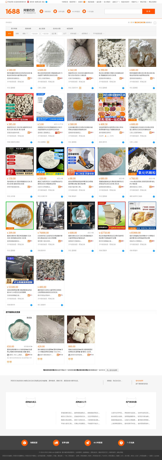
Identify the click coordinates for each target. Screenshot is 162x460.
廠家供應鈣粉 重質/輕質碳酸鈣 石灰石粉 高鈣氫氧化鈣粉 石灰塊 (19, 237)
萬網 (117, 456)
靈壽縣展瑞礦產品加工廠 (14, 78)
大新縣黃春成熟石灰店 (95, 420)
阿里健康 (143, 456)
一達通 (150, 456)
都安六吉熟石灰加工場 (81, 420)
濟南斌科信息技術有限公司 (134, 413)
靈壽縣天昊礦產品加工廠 (75, 241)
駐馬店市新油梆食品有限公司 (148, 416)
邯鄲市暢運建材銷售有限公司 (14, 187)
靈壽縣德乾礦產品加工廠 (106, 187)
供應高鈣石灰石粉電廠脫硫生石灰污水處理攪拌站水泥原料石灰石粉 (50, 128)
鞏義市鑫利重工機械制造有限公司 (75, 187)
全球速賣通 (41, 456)
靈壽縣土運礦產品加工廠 (45, 133)
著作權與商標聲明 (68, 452)
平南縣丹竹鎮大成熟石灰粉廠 (97, 423)
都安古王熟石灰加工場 (68, 416)
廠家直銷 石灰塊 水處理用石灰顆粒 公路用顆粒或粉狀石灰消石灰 (49, 291)
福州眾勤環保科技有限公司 (147, 423)
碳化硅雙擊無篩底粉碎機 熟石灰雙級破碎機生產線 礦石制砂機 (80, 183)
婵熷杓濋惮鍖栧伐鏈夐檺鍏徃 (78, 355)
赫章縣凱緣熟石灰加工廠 (82, 413)
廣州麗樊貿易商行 (105, 133)
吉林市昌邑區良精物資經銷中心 (148, 413)
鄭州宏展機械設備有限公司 (106, 241)
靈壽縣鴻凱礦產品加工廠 (75, 133)
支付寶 (127, 456)
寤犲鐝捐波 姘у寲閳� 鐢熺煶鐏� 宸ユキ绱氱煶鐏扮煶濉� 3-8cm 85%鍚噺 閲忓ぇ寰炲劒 (50, 351)
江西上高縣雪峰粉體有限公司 (45, 78)
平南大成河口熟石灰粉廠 (69, 423)
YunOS (104, 456)
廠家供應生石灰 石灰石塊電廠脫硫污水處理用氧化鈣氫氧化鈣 (80, 237)
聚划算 (60, 456)
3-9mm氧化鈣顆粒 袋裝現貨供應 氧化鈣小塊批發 (142, 183)
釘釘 (137, 456)
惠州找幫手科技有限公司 (133, 423)
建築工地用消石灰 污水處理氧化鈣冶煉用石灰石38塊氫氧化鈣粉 (50, 183)
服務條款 (86, 452)
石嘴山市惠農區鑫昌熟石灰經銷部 (85, 423)
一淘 (65, 456)
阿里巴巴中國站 (30, 456)
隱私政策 (94, 452)
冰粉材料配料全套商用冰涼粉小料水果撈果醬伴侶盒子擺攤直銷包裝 (111, 128)
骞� (30, 355)
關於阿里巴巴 (103, 452)
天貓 (54, 456)
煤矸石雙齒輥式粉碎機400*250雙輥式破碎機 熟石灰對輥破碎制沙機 (142, 237)
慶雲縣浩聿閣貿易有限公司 (147, 420)
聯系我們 (112, 452)
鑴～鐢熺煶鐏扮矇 (13, 358)
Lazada (156, 456)
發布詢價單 (139, 381)
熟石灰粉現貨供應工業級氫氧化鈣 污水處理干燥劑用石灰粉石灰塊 (50, 74)
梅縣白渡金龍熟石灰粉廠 (69, 420)
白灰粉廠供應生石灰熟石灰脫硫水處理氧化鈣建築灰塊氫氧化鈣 (80, 128)
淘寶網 (49, 456)
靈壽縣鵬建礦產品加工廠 (14, 241)
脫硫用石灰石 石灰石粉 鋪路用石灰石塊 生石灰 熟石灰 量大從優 (19, 128)
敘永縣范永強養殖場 (118, 416)
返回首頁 (102, 370)
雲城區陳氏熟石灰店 (68, 413)
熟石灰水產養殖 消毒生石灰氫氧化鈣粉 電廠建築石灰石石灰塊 (111, 74)
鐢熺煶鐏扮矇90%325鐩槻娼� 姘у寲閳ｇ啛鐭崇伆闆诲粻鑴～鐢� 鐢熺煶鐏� (19, 351)
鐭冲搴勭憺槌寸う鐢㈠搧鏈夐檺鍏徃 (47, 355)
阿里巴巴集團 (7, 456)
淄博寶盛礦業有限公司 (132, 416)
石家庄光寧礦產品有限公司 (45, 187)
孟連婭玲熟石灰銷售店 (81, 416)
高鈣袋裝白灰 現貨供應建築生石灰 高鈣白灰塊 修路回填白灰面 (19, 183)
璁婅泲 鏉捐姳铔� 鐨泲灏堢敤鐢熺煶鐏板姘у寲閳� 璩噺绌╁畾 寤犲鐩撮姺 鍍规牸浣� (80, 351)
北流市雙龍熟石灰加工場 (96, 416)
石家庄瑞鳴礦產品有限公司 (75, 78)
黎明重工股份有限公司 (45, 241)
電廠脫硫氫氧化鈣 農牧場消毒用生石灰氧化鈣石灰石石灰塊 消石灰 (111, 183)
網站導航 (120, 452)
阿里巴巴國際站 (18, 456)
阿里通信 (112, 456)
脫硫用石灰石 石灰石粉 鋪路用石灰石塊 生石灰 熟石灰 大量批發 (80, 74)
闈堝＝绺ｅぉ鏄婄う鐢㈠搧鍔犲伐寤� (17, 355)
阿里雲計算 (97, 456)
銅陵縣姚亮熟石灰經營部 (96, 413)
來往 (132, 456)
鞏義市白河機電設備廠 (137, 241)
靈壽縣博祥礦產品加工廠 (106, 78)
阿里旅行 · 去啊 (74, 456)
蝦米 (89, 456)
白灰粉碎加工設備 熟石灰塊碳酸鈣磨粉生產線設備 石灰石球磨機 (50, 237)
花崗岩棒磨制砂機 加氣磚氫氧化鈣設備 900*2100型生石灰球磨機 (19, 291)
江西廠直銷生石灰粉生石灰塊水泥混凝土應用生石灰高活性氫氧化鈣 (142, 128)
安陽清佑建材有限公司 (14, 133)
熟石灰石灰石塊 (118, 381)
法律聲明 (79, 452)
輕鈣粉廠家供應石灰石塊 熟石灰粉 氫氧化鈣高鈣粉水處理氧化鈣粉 (19, 74)
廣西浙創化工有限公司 (137, 187)
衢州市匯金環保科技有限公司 (45, 295)
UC (122, 456)
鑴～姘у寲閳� (24, 358)
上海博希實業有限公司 (118, 423)
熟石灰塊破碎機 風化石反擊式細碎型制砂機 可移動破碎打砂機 (111, 237)
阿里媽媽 (84, 456)
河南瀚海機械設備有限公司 (14, 295)
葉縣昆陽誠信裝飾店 (118, 420)
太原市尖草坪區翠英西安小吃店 (122, 413)
